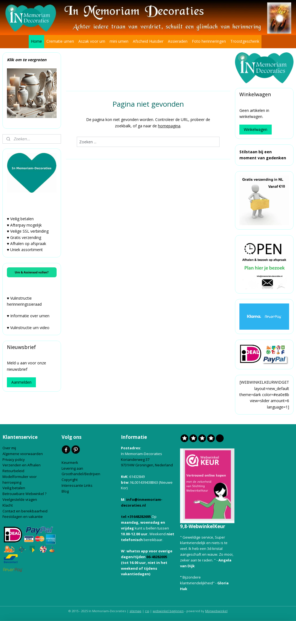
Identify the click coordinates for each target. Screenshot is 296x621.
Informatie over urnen (30, 315)
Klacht (8, 505)
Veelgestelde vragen (19, 499)
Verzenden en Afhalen (21, 465)
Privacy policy (14, 459)
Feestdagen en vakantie (22, 516)
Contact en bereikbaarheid (25, 511)
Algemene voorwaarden (23, 453)
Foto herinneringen (209, 41)
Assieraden (177, 41)
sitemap (135, 611)
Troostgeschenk (244, 41)
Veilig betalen (14, 487)
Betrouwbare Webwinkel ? (24, 493)
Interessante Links (77, 485)
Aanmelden (21, 382)
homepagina (169, 125)
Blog (66, 491)
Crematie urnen (60, 41)
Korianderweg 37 (135, 459)
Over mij (9, 447)
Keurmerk (70, 462)
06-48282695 (156, 556)
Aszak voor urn (91, 41)
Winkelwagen (255, 129)
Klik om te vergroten (26, 59)
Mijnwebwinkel (216, 611)
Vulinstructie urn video (30, 327)
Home (36, 41)
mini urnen (119, 41)
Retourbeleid (13, 470)
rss (147, 611)
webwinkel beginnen (168, 611)
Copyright (70, 479)
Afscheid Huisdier (148, 41)
